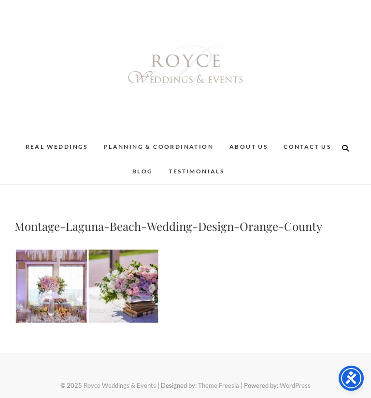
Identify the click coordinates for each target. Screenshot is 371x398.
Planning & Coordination (159, 146)
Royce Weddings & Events (120, 385)
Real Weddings (57, 146)
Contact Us (307, 146)
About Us (248, 146)
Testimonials (196, 171)
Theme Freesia (218, 385)
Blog (142, 171)
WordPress (295, 385)
